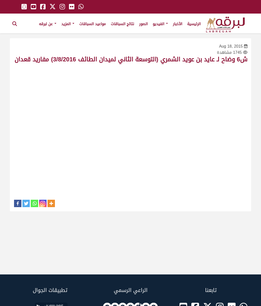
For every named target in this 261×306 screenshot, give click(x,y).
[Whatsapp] (34, 203)
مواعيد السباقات (92, 23)
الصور (143, 23)
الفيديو (160, 23)
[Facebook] (17, 203)
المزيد (67, 23)
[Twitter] (26, 203)
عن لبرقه (47, 23)
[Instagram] (43, 203)
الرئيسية (194, 23)
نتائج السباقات (122, 23)
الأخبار (177, 23)
